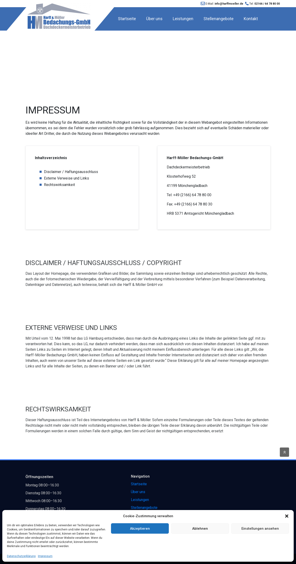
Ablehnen (200, 528)
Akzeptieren (140, 528)
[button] (286, 516)
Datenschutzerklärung (21, 556)
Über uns (154, 18)
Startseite (127, 18)
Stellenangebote (219, 18)
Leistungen (183, 18)
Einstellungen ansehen (260, 528)
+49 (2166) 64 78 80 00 (192, 195)
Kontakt (251, 18)
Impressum (45, 556)
